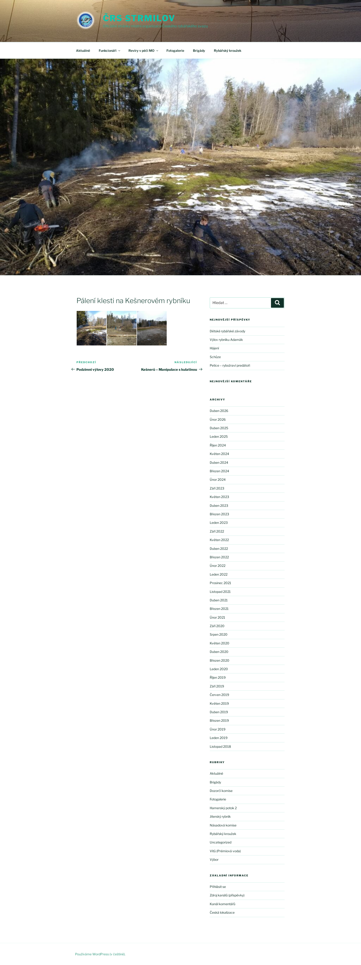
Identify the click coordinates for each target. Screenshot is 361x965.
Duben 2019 (219, 712)
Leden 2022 (218, 574)
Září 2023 (217, 488)
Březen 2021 (219, 609)
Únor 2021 (217, 617)
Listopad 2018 (220, 746)
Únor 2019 (217, 729)
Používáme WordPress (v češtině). (100, 954)
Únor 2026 (218, 419)
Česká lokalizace (222, 912)
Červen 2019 (219, 695)
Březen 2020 (219, 660)
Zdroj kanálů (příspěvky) (227, 895)
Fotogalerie (175, 50)
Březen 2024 (219, 471)
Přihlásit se (218, 887)
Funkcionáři (110, 50)
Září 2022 (217, 531)
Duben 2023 (219, 505)
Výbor (214, 859)
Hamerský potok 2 (223, 808)
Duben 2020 (219, 652)
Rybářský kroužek (227, 50)
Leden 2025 (219, 436)
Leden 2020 (219, 669)
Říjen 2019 (218, 677)
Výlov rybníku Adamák (226, 340)
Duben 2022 (219, 549)
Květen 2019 (219, 703)
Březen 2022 (219, 557)
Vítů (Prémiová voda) (225, 851)
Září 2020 (217, 626)
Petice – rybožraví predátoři (230, 365)
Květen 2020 (219, 643)
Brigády (199, 50)
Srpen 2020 (218, 634)
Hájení (214, 348)
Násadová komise (223, 825)
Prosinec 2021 (220, 583)
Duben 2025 (219, 428)
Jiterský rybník (220, 816)
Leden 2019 (218, 738)
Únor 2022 (217, 566)
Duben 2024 (219, 462)
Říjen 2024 (218, 445)
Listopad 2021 (220, 592)
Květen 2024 (219, 454)
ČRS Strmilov (139, 18)
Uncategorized (220, 842)
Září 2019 (217, 686)
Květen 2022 (219, 540)
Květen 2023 (219, 497)
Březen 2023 (219, 514)
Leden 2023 (219, 523)
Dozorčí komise (221, 791)
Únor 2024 (218, 479)
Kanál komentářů (222, 904)
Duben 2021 (219, 600)
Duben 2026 (219, 411)
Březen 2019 (219, 720)
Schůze (215, 357)
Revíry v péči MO (143, 50)
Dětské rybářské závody (227, 331)
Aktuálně (83, 50)
